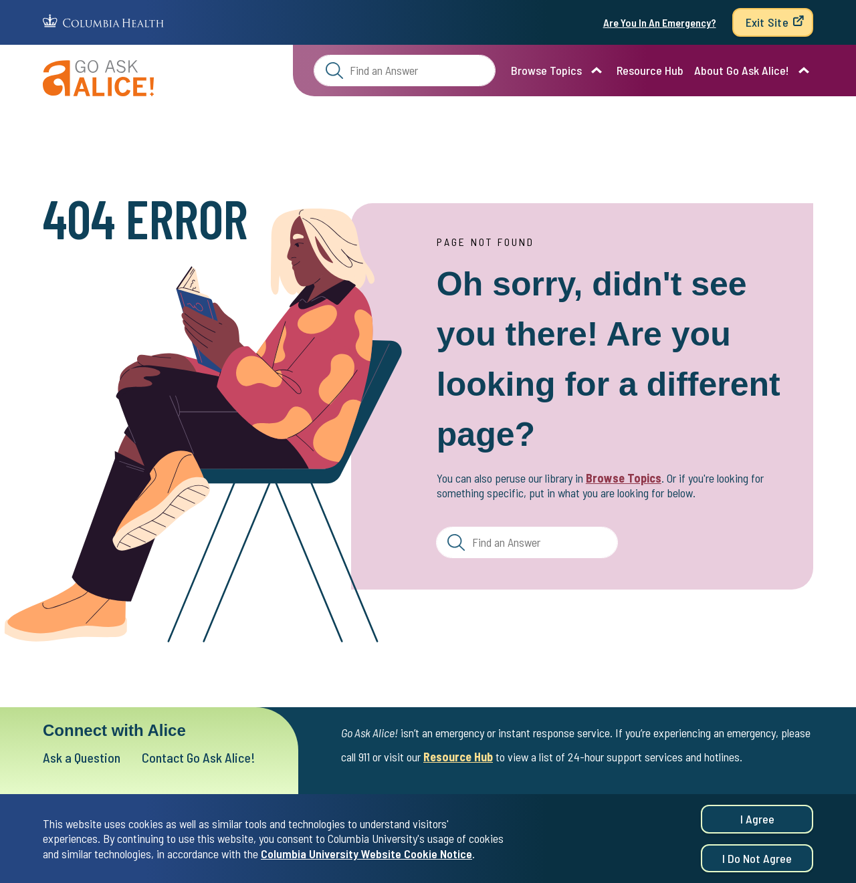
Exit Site (767, 22)
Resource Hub (650, 70)
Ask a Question (81, 757)
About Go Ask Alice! (741, 70)
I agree (757, 820)
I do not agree (757, 859)
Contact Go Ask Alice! (198, 757)
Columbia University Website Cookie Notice (366, 854)
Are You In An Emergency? (659, 22)
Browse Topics (546, 70)
